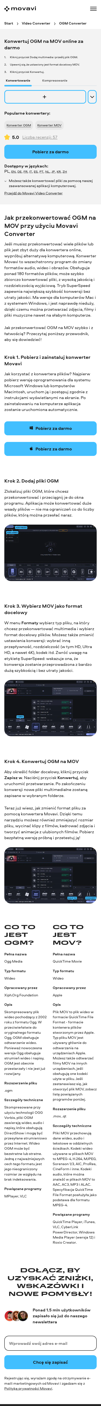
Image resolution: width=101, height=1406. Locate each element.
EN (13, 171)
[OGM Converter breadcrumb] (73, 23)
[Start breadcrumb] (8, 23)
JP (53, 171)
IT (30, 171)
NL (47, 171)
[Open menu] (93, 8)
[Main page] (20, 8)
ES (36, 171)
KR (59, 171)
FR (25, 171)
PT (41, 171)
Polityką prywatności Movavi (28, 1388)
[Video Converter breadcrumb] (36, 23)
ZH (65, 171)
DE (19, 171)
